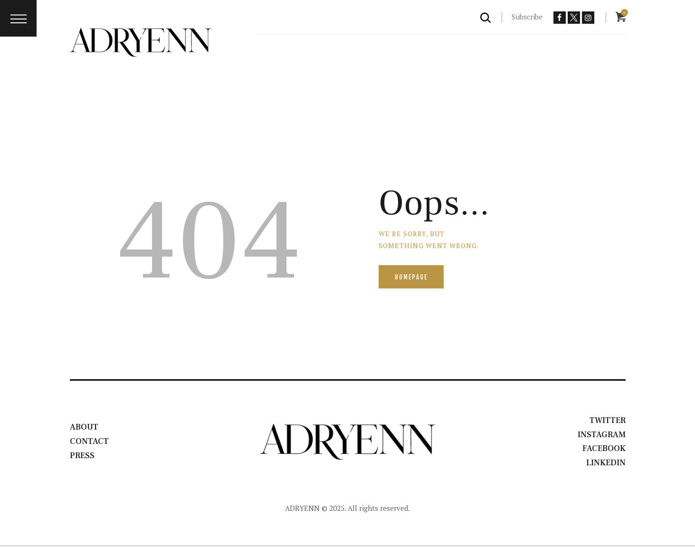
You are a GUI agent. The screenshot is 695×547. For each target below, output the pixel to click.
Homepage (411, 277)
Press (82, 456)
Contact (90, 441)
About (84, 427)
